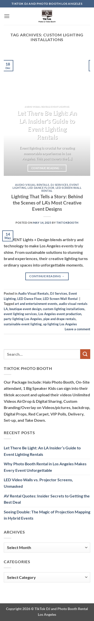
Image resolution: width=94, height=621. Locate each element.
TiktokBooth (67, 222)
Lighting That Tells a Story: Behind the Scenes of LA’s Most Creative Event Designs (47, 203)
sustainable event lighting (23, 324)
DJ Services (59, 184)
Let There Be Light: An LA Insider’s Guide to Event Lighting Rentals (47, 124)
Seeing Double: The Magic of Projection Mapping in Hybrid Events (47, 515)
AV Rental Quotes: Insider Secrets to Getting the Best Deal (47, 499)
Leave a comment (77, 329)
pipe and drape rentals (59, 319)
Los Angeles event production (59, 314)
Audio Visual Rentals (32, 184)
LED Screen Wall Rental (61, 189)
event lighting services (20, 314)
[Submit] (85, 354)
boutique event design (25, 309)
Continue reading (47, 168)
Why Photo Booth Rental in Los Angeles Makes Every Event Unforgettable (45, 467)
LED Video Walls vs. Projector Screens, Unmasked (38, 482)
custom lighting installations (63, 309)
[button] (7, 16)
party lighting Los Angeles (23, 319)
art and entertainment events (36, 304)
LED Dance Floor (41, 187)
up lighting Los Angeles (60, 324)
